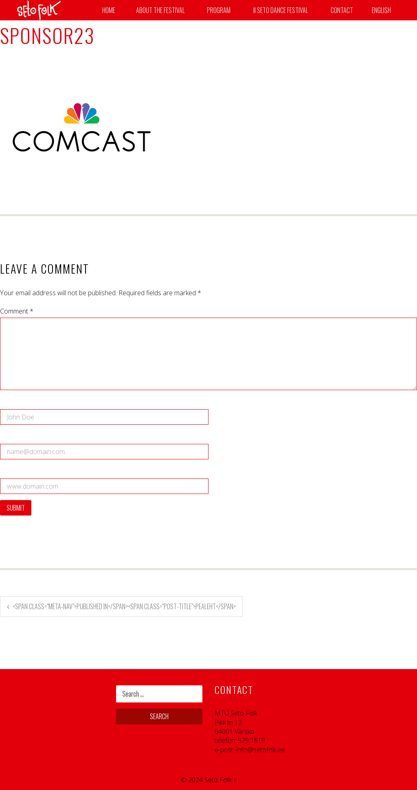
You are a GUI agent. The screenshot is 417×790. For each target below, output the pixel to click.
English (381, 10)
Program (218, 10)
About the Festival (160, 10)
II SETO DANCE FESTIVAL (280, 10)
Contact (342, 10)
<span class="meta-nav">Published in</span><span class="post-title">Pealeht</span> (124, 606)
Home (108, 10)
